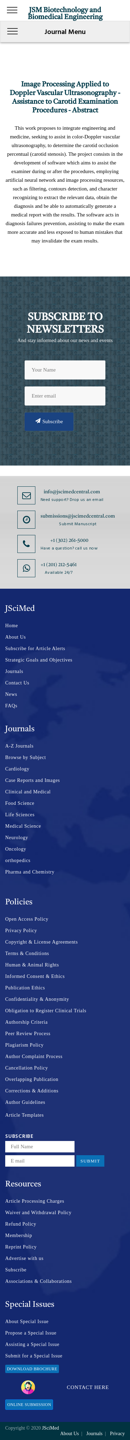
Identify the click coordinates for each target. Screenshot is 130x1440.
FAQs (11, 705)
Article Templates (24, 1115)
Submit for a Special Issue (33, 1355)
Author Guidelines (25, 1102)
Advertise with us (24, 1258)
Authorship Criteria (26, 1022)
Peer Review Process (28, 1033)
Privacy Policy (21, 930)
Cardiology (17, 769)
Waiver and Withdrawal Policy (38, 1212)
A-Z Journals (19, 746)
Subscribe (49, 421)
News (11, 694)
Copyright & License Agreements (41, 942)
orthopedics (18, 860)
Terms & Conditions (27, 953)
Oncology (15, 849)
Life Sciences (20, 814)
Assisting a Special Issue (32, 1344)
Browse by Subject (25, 757)
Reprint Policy (21, 1247)
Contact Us (17, 682)
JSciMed (50, 1428)
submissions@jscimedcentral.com (78, 516)
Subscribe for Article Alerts (35, 648)
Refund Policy (20, 1224)
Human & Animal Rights (32, 965)
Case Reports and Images (32, 780)
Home (11, 625)
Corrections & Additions (32, 1090)
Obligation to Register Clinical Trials (45, 1010)
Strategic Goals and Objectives (38, 660)
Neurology (16, 837)
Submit (90, 1161)
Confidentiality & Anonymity (37, 999)
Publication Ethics (25, 987)
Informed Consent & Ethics (35, 976)
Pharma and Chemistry (29, 872)
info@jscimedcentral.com (72, 491)
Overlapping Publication (31, 1079)
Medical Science (23, 826)
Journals (14, 671)
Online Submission (29, 1404)
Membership (18, 1235)
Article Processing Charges (34, 1201)
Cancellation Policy (26, 1068)
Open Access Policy (27, 919)
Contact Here (65, 1387)
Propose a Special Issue (31, 1333)
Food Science (19, 803)
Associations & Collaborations (38, 1281)
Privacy (117, 1433)
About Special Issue (27, 1321)
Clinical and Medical (28, 791)
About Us (15, 637)
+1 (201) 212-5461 (59, 564)
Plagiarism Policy (24, 1045)
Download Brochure (32, 1368)
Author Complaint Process (33, 1056)
